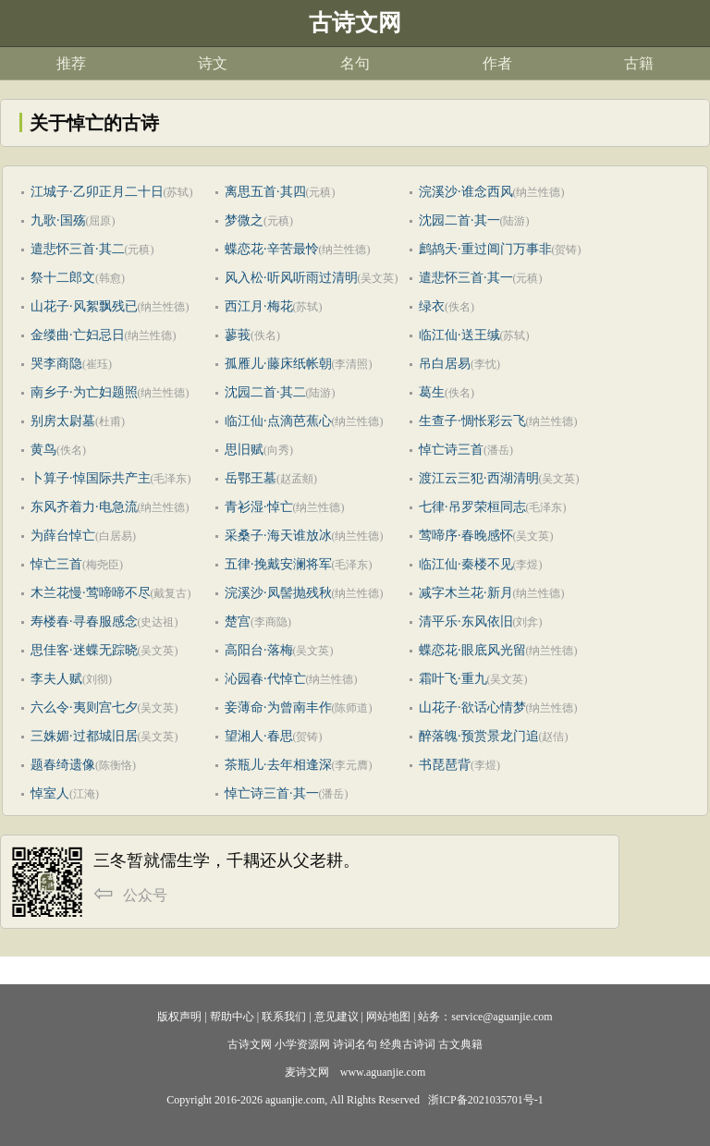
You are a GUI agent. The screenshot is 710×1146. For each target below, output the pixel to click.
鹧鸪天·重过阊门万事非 (485, 249)
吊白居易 (445, 364)
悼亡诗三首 (451, 450)
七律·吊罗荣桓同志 (472, 507)
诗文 (212, 63)
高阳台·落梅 (259, 650)
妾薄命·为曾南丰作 (278, 707)
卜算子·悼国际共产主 (91, 478)
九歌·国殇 (58, 220)
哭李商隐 (56, 364)
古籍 (639, 63)
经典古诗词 (407, 1044)
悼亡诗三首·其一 (272, 793)
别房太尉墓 (63, 421)
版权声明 (179, 1016)
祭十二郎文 (63, 278)
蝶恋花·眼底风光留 (472, 650)
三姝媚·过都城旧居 (84, 736)
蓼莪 (238, 335)
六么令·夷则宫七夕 (84, 707)
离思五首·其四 (265, 192)
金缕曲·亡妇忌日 (78, 335)
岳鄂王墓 (250, 478)
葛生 (432, 392)
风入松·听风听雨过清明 (291, 278)
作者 (497, 63)
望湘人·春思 (259, 736)
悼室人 (50, 793)
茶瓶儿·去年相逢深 (278, 765)
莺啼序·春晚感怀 (466, 536)
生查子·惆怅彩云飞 (472, 421)
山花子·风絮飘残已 (84, 306)
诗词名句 (355, 1044)
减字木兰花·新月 (466, 593)
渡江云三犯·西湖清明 (479, 478)
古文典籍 (460, 1044)
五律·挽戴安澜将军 (278, 564)
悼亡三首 (56, 564)
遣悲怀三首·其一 (466, 278)
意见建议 (336, 1016)
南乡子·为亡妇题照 (84, 392)
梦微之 (244, 220)
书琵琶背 (445, 765)
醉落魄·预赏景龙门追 (479, 736)
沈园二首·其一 (459, 220)
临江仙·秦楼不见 (466, 564)
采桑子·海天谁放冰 (278, 536)
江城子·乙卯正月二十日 (97, 192)
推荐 (71, 63)
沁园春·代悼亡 (265, 679)
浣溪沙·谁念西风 (466, 192)
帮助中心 (232, 1016)
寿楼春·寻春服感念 (84, 621)
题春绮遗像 (63, 765)
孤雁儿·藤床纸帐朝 (278, 364)
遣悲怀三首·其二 (78, 249)
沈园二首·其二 (265, 392)
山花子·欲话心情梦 (472, 707)
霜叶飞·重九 (453, 679)
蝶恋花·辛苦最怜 (272, 249)
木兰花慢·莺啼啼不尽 (91, 593)
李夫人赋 (56, 679)
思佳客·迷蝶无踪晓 (84, 650)
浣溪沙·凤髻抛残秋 (278, 593)
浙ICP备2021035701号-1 (486, 1099)
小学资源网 (302, 1044)
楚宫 (238, 621)
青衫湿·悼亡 (259, 507)
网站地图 (388, 1016)
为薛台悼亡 (63, 536)
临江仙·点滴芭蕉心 (278, 421)
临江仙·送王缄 (459, 335)
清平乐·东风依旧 (466, 621)
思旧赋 (244, 450)
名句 (355, 63)
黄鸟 (43, 450)
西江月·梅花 (259, 306)
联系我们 (284, 1016)
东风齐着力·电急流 (84, 507)
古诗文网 (249, 1044)
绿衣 (432, 306)
